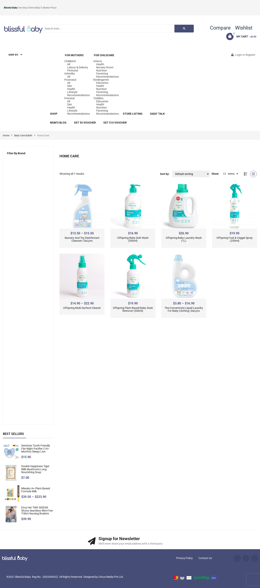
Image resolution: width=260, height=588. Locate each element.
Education (102, 82)
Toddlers (98, 98)
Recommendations (78, 95)
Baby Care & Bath (23, 135)
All (68, 64)
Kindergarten (101, 79)
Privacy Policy (184, 558)
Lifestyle (72, 92)
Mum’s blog (58, 122)
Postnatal (70, 79)
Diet (69, 85)
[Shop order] (191, 174)
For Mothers (74, 55)
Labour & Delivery (77, 67)
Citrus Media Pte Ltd (111, 576)
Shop (53, 113)
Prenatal (69, 98)
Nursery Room (104, 67)
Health (71, 89)
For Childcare (104, 55)
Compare (220, 28)
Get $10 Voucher (115, 122)
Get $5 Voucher (85, 122)
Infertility (69, 73)
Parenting (102, 73)
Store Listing (133, 113)
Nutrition (101, 70)
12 (224, 173)
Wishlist (243, 28)
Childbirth (70, 61)
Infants (97, 61)
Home (6, 135)
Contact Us (205, 558)
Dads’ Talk (157, 113)
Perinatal (72, 70)
